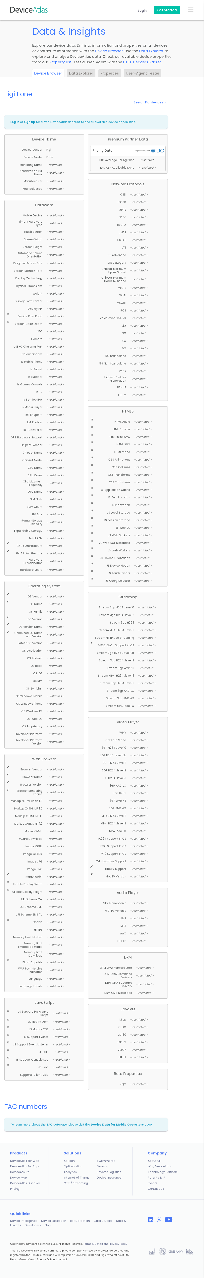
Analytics (70, 1172)
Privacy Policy (118, 1244)
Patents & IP (156, 1178)
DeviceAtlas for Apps (25, 1166)
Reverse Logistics (109, 1172)
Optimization (73, 1166)
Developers (33, 1225)
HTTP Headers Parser (142, 62)
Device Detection (53, 1221)
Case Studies (103, 1221)
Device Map (18, 1178)
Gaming (102, 1166)
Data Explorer (151, 50)
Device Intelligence (23, 1221)
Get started (167, 10)
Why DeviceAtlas (160, 1166)
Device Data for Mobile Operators (117, 1125)
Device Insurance (109, 1178)
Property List (60, 62)
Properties (109, 73)
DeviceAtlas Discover (25, 1183)
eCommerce (106, 1161)
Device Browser (109, 50)
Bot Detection (80, 1221)
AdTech (69, 1161)
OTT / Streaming (76, 1183)
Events (152, 1183)
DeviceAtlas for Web (24, 1161)
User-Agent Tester (142, 73)
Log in (14, 122)
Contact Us (156, 1189)
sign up (29, 122)
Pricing (15, 1189)
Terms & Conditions (95, 1244)
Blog (48, 1225)
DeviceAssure (19, 1172)
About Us (154, 1161)
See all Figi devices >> (151, 102)
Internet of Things (76, 1178)
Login (142, 10)
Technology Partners (163, 1172)
